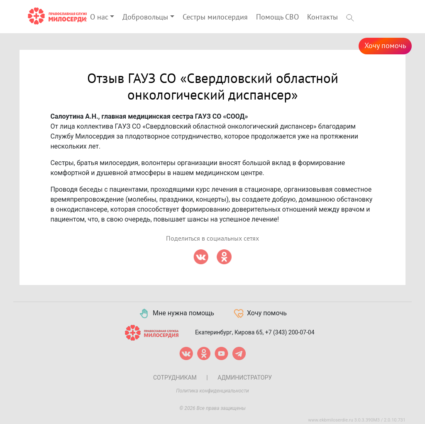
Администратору (244, 377)
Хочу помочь (385, 45)
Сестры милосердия (215, 17)
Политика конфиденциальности (212, 391)
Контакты (322, 17)
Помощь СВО (277, 17)
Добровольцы (145, 17)
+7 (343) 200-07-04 (290, 332)
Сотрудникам (175, 377)
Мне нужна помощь (176, 313)
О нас (99, 17)
